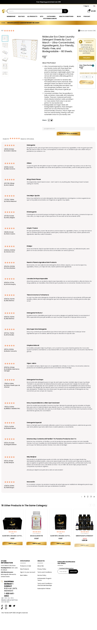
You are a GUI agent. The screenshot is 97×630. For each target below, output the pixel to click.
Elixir (12, 533)
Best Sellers (23, 575)
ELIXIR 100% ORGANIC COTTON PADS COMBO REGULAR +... (12, 536)
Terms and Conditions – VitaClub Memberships (45, 584)
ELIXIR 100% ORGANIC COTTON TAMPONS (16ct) (60, 536)
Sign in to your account (27, 572)
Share (48, 120)
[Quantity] (86, 76)
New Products (24, 569)
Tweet (51, 120)
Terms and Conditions (44, 572)
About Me (40, 566)
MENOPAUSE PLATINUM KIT (84, 536)
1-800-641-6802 (9, 594)
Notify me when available (68, 134)
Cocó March (36, 533)
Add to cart (86, 82)
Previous (90, 505)
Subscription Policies (43, 588)
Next (94, 505)
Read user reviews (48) (87, 31)
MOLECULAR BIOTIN (36, 536)
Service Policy (41, 575)
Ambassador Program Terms (44, 579)
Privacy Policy (41, 569)
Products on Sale (25, 566)
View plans (86, 58)
